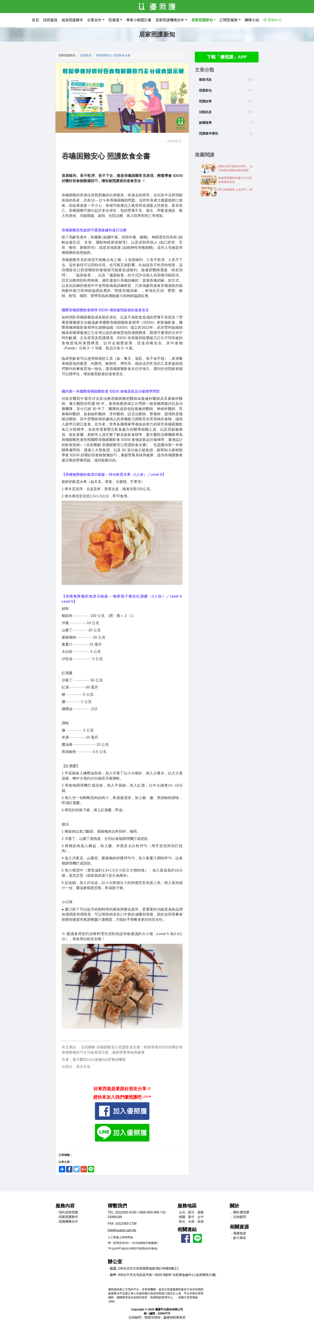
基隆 (200, 1212)
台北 (182, 1212)
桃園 (182, 1217)
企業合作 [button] (94, 20)
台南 (191, 1221)
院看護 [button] (114, 20)
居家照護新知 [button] (202, 20)
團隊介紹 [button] (252, 20)
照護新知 (86, 55)
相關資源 (239, 1226)
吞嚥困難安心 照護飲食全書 (113, 55)
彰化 (182, 1221)
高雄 (200, 1221)
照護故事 (205, 101)
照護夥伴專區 (208, 134)
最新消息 (205, 80)
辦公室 (115, 1261)
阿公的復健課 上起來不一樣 (235, 189)
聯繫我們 (117, 1205)
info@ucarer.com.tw (122, 1230)
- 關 (240, 1212)
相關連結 (187, 1229)
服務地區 (187, 1205)
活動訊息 (205, 112)
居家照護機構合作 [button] (169, 20)
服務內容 (65, 1205)
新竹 (191, 1217)
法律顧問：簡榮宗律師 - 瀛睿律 (157, 1317)
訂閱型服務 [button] (229, 20)
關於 (234, 1205)
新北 (191, 1212)
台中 (200, 1217)
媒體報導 (205, 123)
